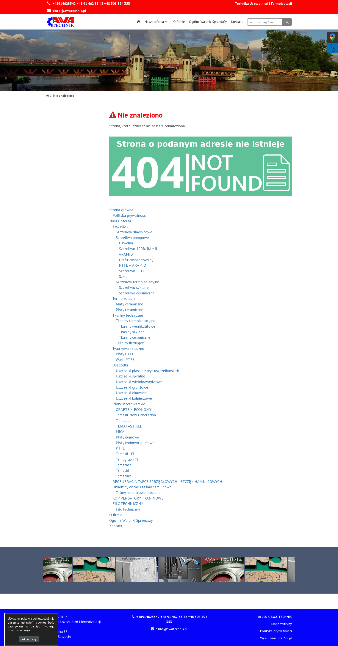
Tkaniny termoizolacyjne (135, 320)
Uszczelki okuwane (131, 392)
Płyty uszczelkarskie (129, 403)
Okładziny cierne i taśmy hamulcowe (142, 486)
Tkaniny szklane (131, 331)
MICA (120, 431)
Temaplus (123, 420)
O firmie (179, 21)
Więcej (27, 630)
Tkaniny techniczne (127, 315)
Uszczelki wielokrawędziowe (139, 381)
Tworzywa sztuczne (128, 348)
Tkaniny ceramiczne (134, 337)
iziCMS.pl (285, 638)
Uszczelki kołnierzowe (134, 398)
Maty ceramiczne (129, 304)
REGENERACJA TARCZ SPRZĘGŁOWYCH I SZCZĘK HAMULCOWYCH (167, 481)
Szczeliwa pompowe (132, 237)
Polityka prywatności (130, 215)
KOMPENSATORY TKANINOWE (138, 498)
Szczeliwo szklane (134, 287)
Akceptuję (29, 639)
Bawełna (126, 242)
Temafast (123, 464)
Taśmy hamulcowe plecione (138, 492)
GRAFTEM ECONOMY (134, 409)
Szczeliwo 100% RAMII (138, 248)
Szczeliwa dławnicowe (134, 231)
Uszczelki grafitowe (132, 387)
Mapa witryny (281, 624)
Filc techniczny (128, 509)
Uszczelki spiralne (130, 376)
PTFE (120, 448)
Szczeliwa (120, 226)
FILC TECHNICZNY (128, 503)
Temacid (122, 470)
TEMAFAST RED (129, 426)
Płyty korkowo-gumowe (135, 442)
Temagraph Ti (127, 459)
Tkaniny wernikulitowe (137, 326)
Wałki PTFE (125, 359)
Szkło (123, 276)
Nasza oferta (155, 21)
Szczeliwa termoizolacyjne (137, 281)
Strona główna (121, 209)
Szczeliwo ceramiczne (136, 293)
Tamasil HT (125, 453)
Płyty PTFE (125, 353)
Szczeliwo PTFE (132, 270)
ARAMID (126, 254)
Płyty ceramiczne (129, 309)
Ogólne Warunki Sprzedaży (208, 21)
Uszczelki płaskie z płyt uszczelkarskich (147, 370)
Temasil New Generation (136, 414)
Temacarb (123, 475)
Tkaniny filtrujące (130, 342)
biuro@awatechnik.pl (69, 10)
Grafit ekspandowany (136, 259)
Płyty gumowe (127, 437)
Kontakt (237, 21)
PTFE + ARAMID (132, 265)
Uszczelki (120, 365)
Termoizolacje (123, 298)
